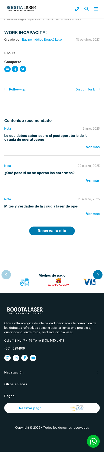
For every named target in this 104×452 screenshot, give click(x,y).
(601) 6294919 (14, 348)
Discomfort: (87, 89)
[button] (98, 274)
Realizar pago (52, 408)
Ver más (93, 147)
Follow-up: (15, 89)
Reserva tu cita (52, 230)
